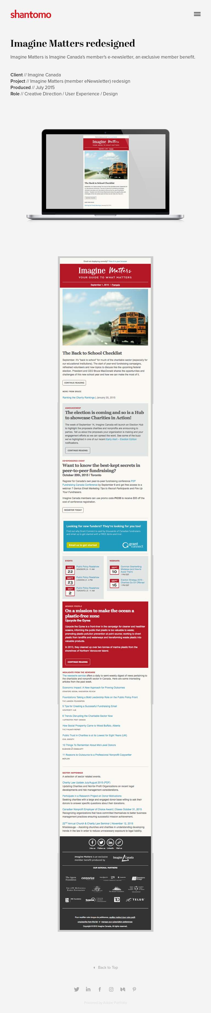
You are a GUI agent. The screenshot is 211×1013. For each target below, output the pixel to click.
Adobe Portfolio (115, 1002)
